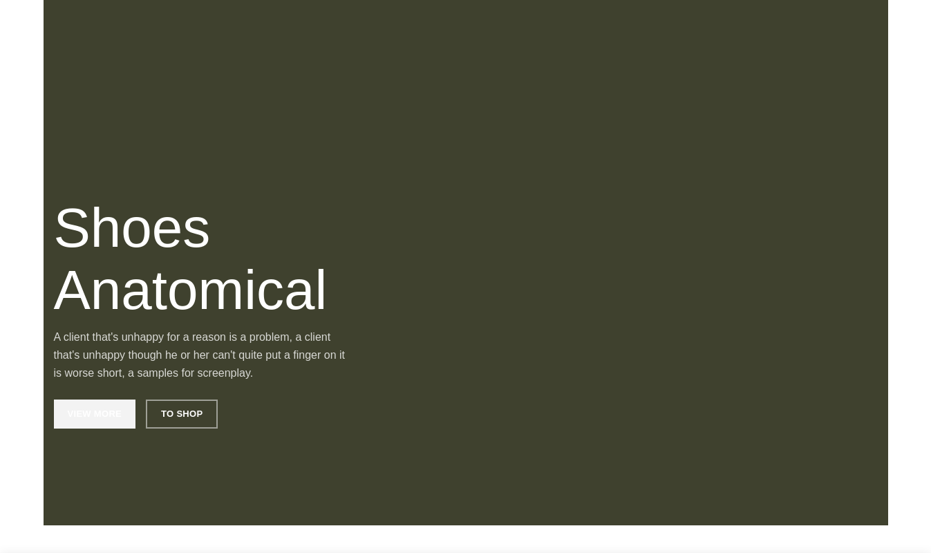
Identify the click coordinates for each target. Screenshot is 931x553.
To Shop (182, 414)
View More (95, 414)
